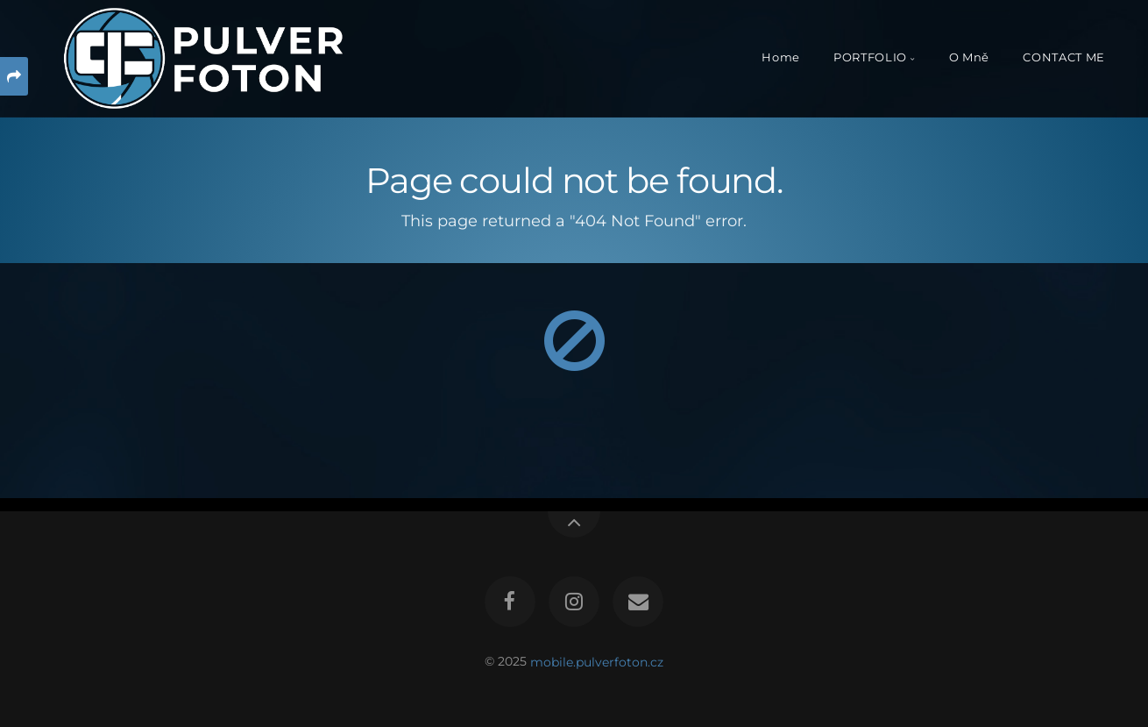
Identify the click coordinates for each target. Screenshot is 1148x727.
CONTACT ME (1063, 57)
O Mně (969, 57)
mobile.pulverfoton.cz (596, 661)
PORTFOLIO (870, 57)
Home (781, 57)
